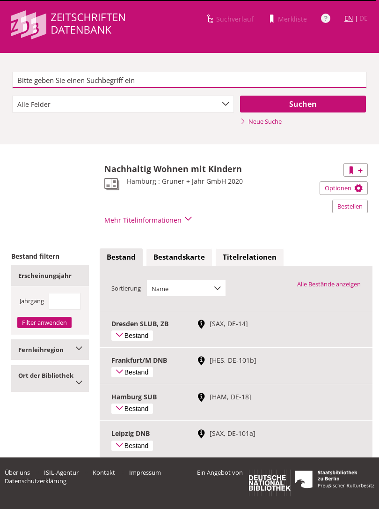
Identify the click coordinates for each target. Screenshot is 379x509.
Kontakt (104, 472)
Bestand (121, 257)
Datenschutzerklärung (35, 481)
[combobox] (123, 104)
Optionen (344, 188)
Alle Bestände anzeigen (329, 284)
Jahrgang (32, 301)
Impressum (145, 472)
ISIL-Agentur (61, 472)
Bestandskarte (179, 257)
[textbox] (189, 80)
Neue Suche (261, 121)
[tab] (121, 257)
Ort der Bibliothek (50, 378)
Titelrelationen (250, 257)
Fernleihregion (50, 349)
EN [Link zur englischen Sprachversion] (348, 18)
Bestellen (350, 206)
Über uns (17, 472)
